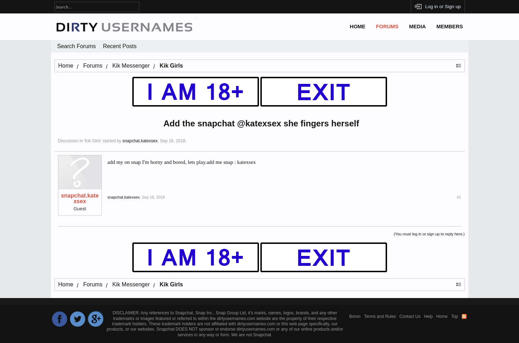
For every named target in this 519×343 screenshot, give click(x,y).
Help (428, 316)
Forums (387, 26)
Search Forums (76, 46)
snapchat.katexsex (139, 140)
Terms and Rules (380, 316)
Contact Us (409, 316)
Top (454, 316)
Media (417, 26)
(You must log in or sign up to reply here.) (429, 234)
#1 (459, 197)
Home (357, 26)
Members (450, 26)
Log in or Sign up (443, 6)
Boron (355, 316)
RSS (464, 316)
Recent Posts (120, 46)
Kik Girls (93, 140)
